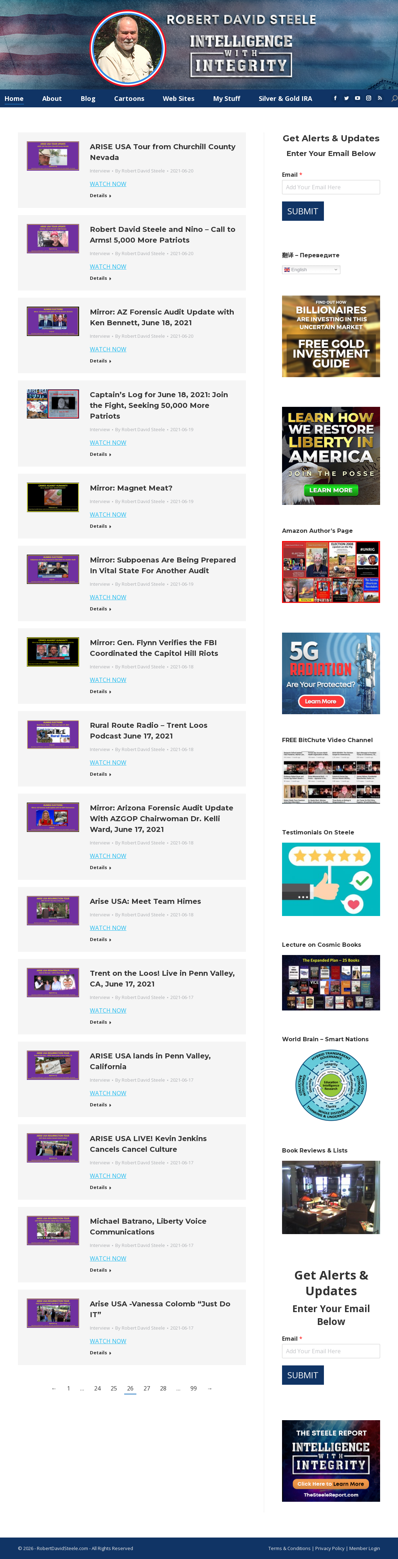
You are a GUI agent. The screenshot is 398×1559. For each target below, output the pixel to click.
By (140, 170)
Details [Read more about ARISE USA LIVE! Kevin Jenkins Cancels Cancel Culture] (98, 1187)
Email (292, 175)
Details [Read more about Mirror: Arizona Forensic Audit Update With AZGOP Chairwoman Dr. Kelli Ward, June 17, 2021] (98, 867)
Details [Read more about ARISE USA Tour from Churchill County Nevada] (98, 196)
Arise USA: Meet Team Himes (145, 901)
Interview (100, 170)
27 (147, 1388)
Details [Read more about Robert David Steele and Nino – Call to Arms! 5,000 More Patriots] (98, 278)
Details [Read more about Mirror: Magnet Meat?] (98, 526)
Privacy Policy (330, 1548)
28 (163, 1388)
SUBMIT (303, 211)
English (295, 269)
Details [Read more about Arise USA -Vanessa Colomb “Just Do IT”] (98, 1353)
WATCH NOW (108, 184)
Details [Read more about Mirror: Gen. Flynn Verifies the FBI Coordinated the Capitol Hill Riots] (98, 691)
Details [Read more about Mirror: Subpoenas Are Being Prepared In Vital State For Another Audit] (98, 609)
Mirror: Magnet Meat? (131, 488)
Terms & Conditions (289, 1548)
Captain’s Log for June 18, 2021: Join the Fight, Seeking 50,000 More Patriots (159, 405)
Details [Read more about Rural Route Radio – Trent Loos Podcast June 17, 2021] (98, 774)
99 (193, 1388)
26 (130, 1388)
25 (114, 1388)
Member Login (364, 1548)
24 (97, 1388)
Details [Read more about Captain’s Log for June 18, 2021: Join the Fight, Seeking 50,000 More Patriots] (98, 454)
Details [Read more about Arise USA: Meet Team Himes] (98, 939)
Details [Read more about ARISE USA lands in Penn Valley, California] (98, 1105)
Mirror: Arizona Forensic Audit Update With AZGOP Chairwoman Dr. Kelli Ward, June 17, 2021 (161, 819)
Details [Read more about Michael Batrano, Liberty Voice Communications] (98, 1270)
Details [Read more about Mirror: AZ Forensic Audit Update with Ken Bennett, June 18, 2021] (98, 361)
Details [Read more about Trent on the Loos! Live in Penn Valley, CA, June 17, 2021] (98, 1022)
